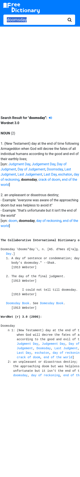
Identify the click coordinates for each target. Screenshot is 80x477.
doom (13, 221)
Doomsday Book (17, 303)
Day (8, 254)
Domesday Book (51, 303)
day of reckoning (48, 221)
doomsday (20, 375)
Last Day (50, 174)
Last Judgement (29, 174)
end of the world (58, 357)
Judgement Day (43, 164)
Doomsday (55, 169)
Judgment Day (19, 164)
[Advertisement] (40, 68)
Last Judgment (66, 348)
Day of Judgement (31, 169)
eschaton (65, 174)
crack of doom (49, 180)
